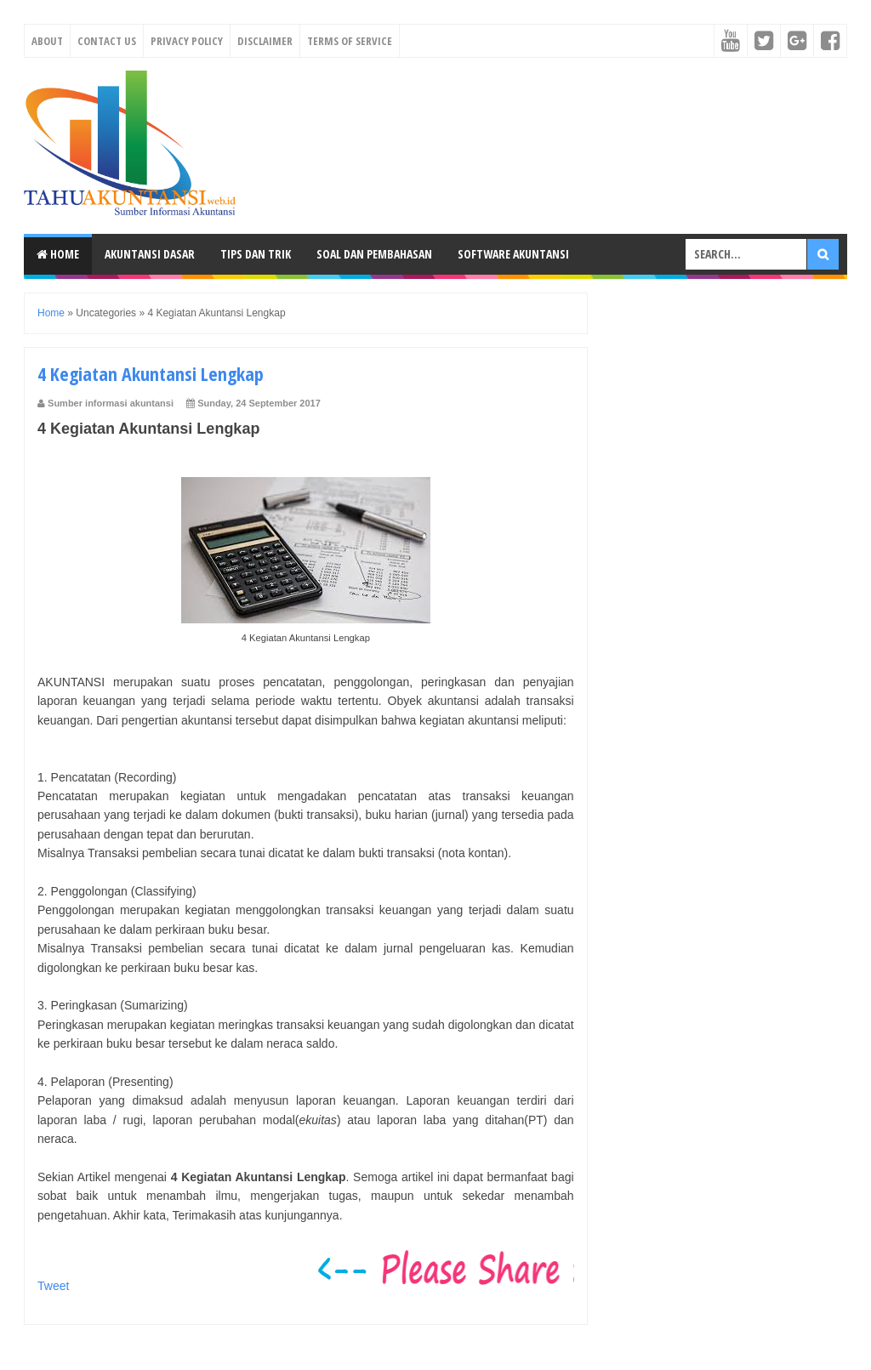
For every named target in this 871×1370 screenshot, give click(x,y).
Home (58, 254)
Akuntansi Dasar (150, 254)
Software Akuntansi (513, 254)
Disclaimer (265, 40)
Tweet (53, 1286)
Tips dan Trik (255, 254)
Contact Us (106, 40)
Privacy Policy (187, 40)
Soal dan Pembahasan (374, 254)
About (47, 40)
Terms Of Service (349, 40)
